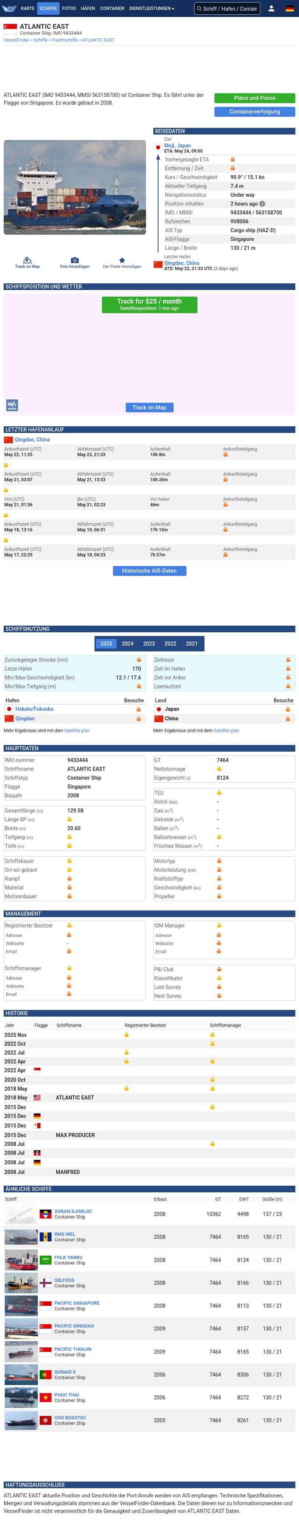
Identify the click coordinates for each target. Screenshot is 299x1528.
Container (112, 8)
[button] (271, 8)
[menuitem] (17, 40)
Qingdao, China (181, 263)
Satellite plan (77, 730)
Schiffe (48, 8)
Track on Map (149, 407)
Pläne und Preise (255, 98)
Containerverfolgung (254, 111)
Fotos (69, 8)
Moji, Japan (177, 145)
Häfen (88, 8)
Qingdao (20, 718)
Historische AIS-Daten (149, 570)
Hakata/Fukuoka (29, 709)
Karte (28, 8)
